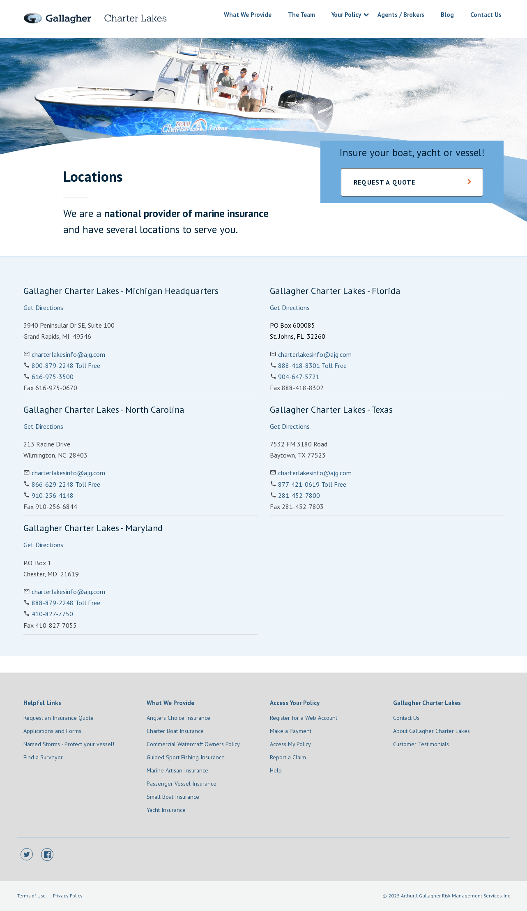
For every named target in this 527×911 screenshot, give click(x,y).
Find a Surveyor (43, 757)
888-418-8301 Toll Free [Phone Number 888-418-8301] (312, 365)
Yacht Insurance (166, 810)
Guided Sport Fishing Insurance (186, 757)
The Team (301, 14)
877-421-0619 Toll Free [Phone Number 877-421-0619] (312, 484)
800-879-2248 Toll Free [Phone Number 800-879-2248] (66, 365)
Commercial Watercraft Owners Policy (193, 744)
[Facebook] (47, 855)
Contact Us (486, 14)
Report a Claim (288, 757)
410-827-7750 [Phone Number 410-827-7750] (52, 614)
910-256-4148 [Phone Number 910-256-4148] (53, 495)
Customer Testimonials (421, 744)
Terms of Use (31, 896)
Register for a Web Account (303, 717)
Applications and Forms (52, 731)
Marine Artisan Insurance (177, 770)
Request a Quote (384, 182)
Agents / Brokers (400, 14)
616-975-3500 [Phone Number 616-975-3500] (53, 376)
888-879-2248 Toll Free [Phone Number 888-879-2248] (66, 603)
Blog (447, 14)
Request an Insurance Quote (58, 717)
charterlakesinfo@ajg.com (68, 354)
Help (276, 770)
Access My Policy (290, 744)
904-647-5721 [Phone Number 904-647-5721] (299, 376)
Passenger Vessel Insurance (181, 783)
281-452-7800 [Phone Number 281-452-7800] (299, 495)
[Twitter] (27, 855)
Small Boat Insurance (173, 796)
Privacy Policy (68, 896)
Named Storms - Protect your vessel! (68, 744)
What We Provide (248, 14)
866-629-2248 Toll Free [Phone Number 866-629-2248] (66, 484)
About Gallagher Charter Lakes (431, 731)
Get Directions (43, 307)
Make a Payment (290, 731)
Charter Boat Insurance (175, 731)
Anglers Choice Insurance (178, 717)
